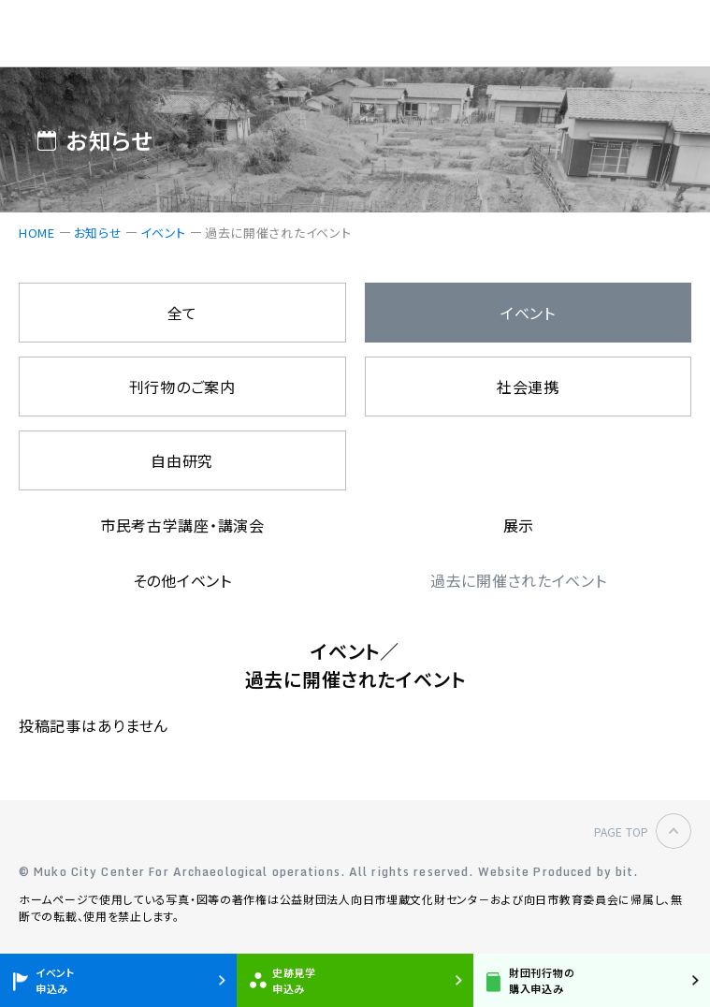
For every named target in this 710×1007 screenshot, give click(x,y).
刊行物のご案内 (182, 386)
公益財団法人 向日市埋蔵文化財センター (117, 34)
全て (182, 312)
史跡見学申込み (294, 980)
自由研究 (182, 460)
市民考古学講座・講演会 (182, 525)
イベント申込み (55, 980)
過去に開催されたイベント (518, 580)
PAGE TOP (621, 831)
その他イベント (182, 580)
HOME (37, 232)
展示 (518, 525)
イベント (163, 232)
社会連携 (528, 386)
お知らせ (98, 232)
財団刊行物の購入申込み (541, 980)
